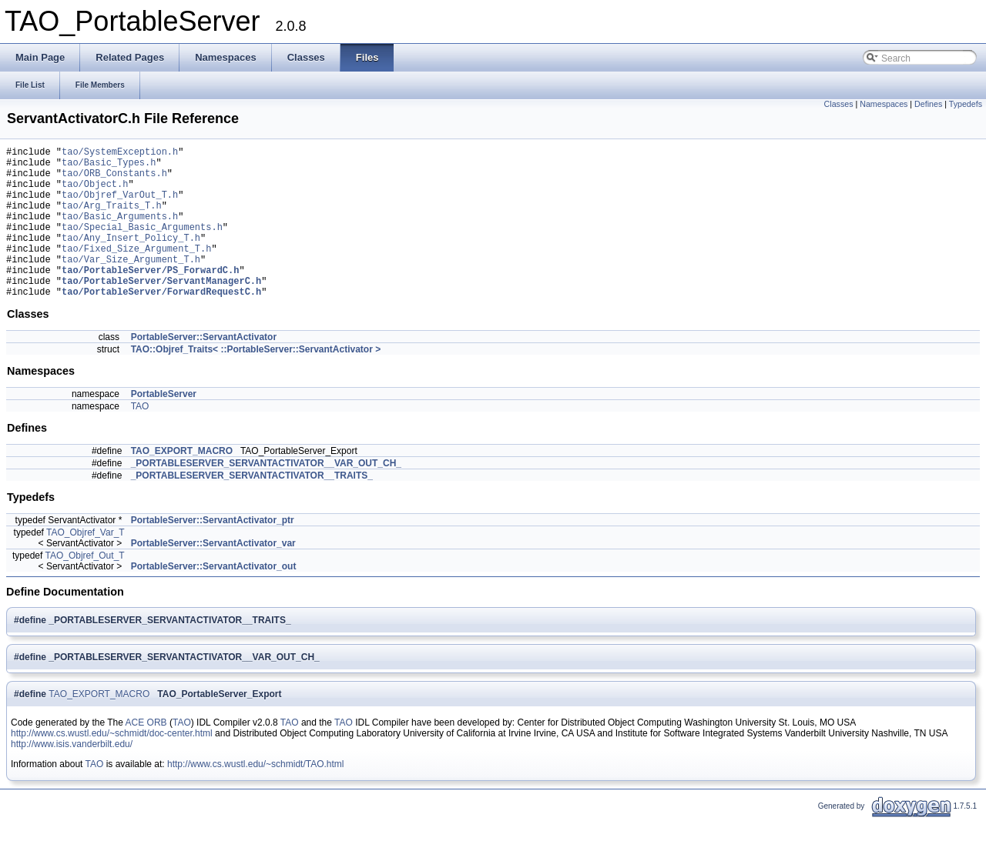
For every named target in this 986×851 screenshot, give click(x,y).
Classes (839, 103)
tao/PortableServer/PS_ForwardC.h (150, 297)
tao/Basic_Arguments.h (120, 232)
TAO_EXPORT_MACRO (182, 483)
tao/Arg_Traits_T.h (112, 218)
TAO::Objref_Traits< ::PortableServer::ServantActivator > (256, 381)
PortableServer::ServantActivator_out (214, 598)
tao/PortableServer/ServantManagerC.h (161, 310)
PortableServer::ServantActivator (204, 369)
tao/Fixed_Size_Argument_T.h (136, 271)
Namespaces (883, 103)
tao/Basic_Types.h (109, 166)
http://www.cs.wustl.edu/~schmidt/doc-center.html (112, 765)
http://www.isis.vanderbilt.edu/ (71, 776)
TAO (140, 438)
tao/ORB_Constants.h (114, 179)
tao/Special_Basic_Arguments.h (142, 245)
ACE (135, 754)
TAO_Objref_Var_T (85, 564)
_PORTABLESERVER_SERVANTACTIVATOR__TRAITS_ (252, 507)
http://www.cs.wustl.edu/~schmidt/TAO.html (255, 796)
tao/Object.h (95, 192)
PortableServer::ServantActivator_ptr (212, 552)
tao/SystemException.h (120, 153)
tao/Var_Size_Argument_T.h (131, 284)
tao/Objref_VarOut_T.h (120, 205)
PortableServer (163, 426)
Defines (928, 103)
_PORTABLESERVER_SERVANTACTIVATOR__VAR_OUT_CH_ (266, 495)
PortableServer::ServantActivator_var (213, 575)
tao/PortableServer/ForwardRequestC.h (161, 323)
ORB (157, 754)
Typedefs (965, 103)
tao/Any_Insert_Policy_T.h (131, 258)
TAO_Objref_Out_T (84, 587)
